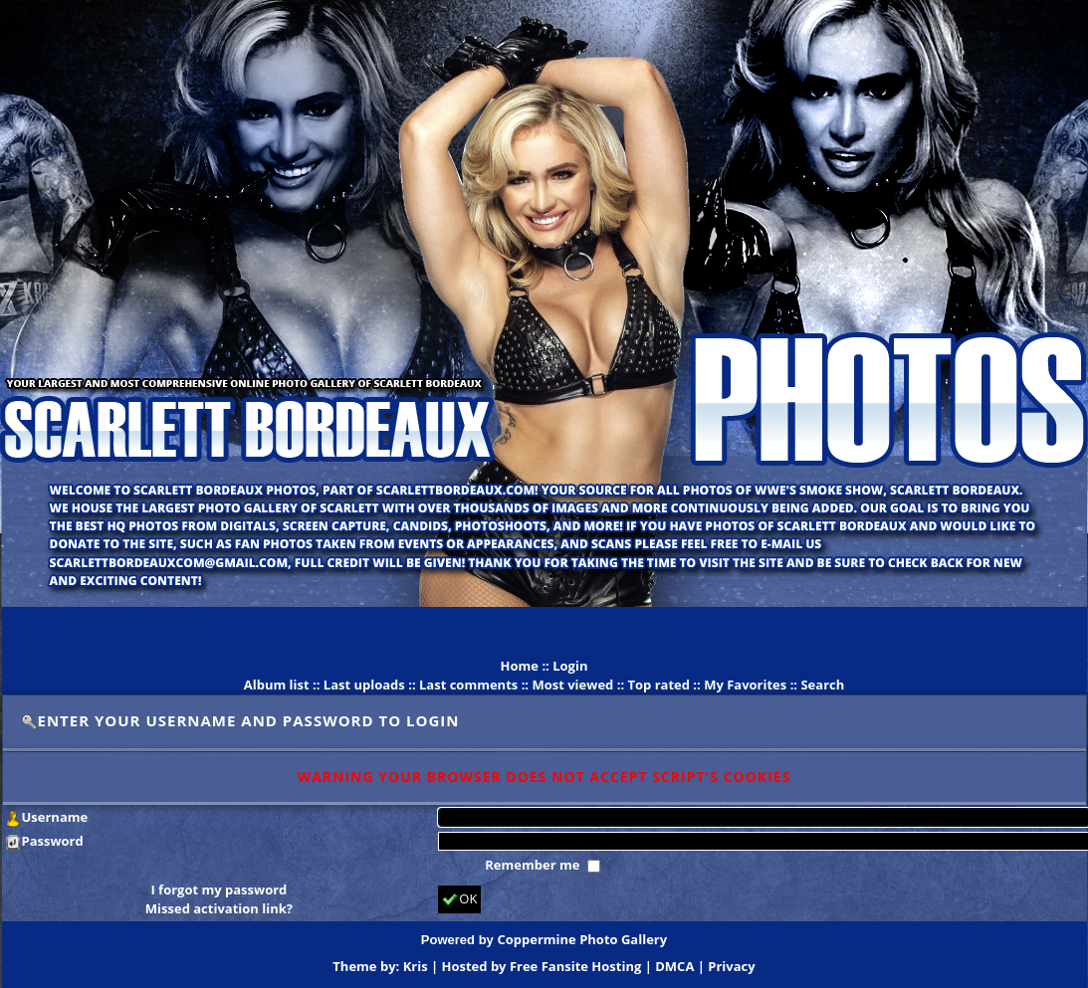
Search (822, 684)
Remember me (533, 865)
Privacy (731, 966)
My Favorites (745, 684)
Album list (277, 684)
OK (459, 898)
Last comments (468, 684)
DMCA (674, 966)
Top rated (658, 684)
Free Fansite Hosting (575, 966)
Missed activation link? (219, 908)
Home (520, 666)
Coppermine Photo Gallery (582, 939)
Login (569, 666)
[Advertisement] (544, 632)
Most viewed (572, 684)
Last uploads (364, 684)
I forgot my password (218, 889)
